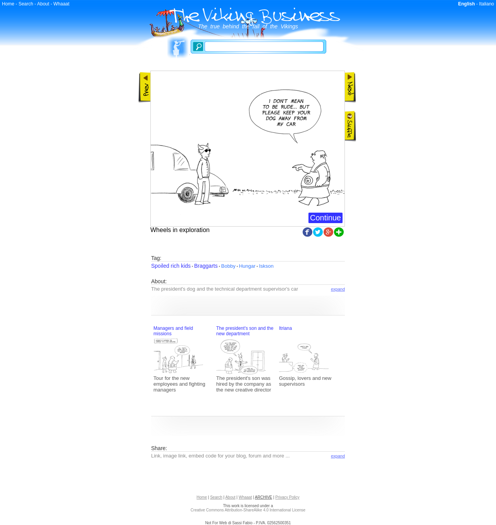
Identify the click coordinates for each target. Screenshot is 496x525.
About (43, 4)
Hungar (247, 266)
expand (338, 289)
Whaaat (61, 4)
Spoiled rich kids (171, 266)
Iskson (266, 266)
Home (8, 4)
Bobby (228, 266)
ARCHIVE (263, 497)
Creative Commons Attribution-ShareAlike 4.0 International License (248, 510)
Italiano (486, 4)
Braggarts (206, 266)
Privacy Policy (287, 497)
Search (26, 4)
